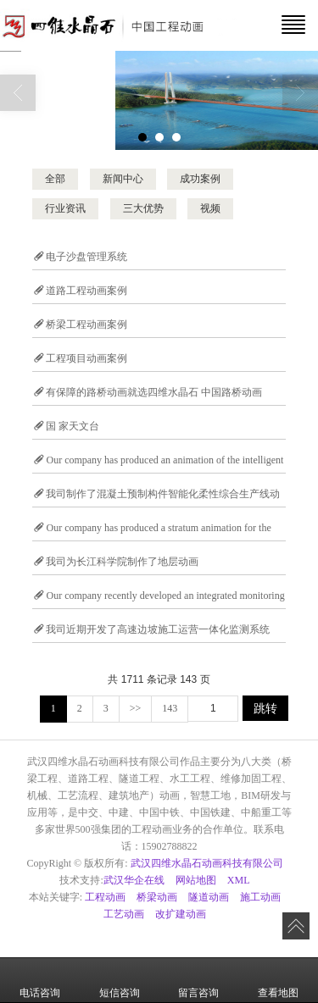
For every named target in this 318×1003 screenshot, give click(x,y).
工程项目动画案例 (86, 358)
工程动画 (105, 897)
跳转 (265, 708)
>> (136, 708)
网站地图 (196, 880)
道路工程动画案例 (86, 290)
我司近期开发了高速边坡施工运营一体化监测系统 (158, 629)
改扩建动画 (180, 914)
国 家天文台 (72, 426)
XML (238, 880)
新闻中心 (123, 179)
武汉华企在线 (134, 880)
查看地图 (278, 981)
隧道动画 (208, 897)
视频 (210, 208)
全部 (55, 179)
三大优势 (143, 208)
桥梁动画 (157, 897)
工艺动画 (123, 914)
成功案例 (200, 179)
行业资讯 (65, 208)
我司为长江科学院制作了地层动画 (122, 562)
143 (169, 708)
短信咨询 (119, 981)
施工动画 (260, 897)
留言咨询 (198, 981)
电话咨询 (40, 981)
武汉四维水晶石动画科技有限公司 (207, 863)
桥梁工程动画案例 (86, 324)
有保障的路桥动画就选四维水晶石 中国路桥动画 (154, 392)
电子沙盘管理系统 (86, 257)
